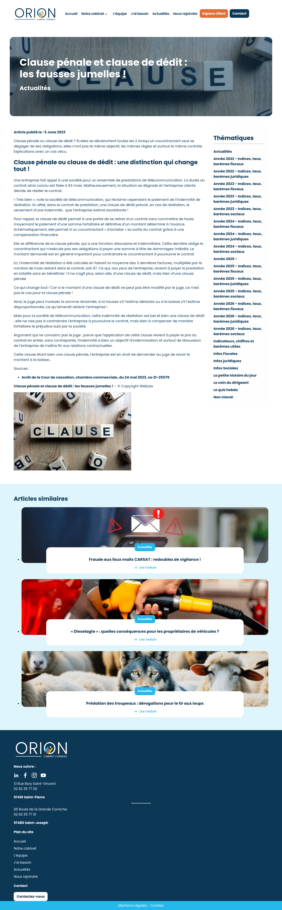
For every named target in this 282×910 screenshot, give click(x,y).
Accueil (71, 13)
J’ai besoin (139, 13)
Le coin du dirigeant (231, 382)
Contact (241, 13)
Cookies (157, 905)
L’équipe (120, 13)
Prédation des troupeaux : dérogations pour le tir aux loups (145, 703)
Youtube (43, 775)
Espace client (215, 13)
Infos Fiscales (225, 353)
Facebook (25, 775)
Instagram (34, 775)
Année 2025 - (225, 258)
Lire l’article (147, 567)
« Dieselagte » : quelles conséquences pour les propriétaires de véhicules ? (145, 631)
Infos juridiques (227, 360)
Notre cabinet (92, 13)
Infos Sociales (225, 368)
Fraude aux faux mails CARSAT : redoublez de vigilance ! (145, 559)
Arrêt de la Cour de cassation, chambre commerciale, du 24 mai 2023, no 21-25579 (95, 377)
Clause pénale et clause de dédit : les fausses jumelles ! (63, 386)
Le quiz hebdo (225, 389)
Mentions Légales (132, 905)
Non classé (223, 397)
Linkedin (16, 775)
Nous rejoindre (185, 13)
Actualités (160, 13)
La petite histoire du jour (235, 375)
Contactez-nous (31, 896)
